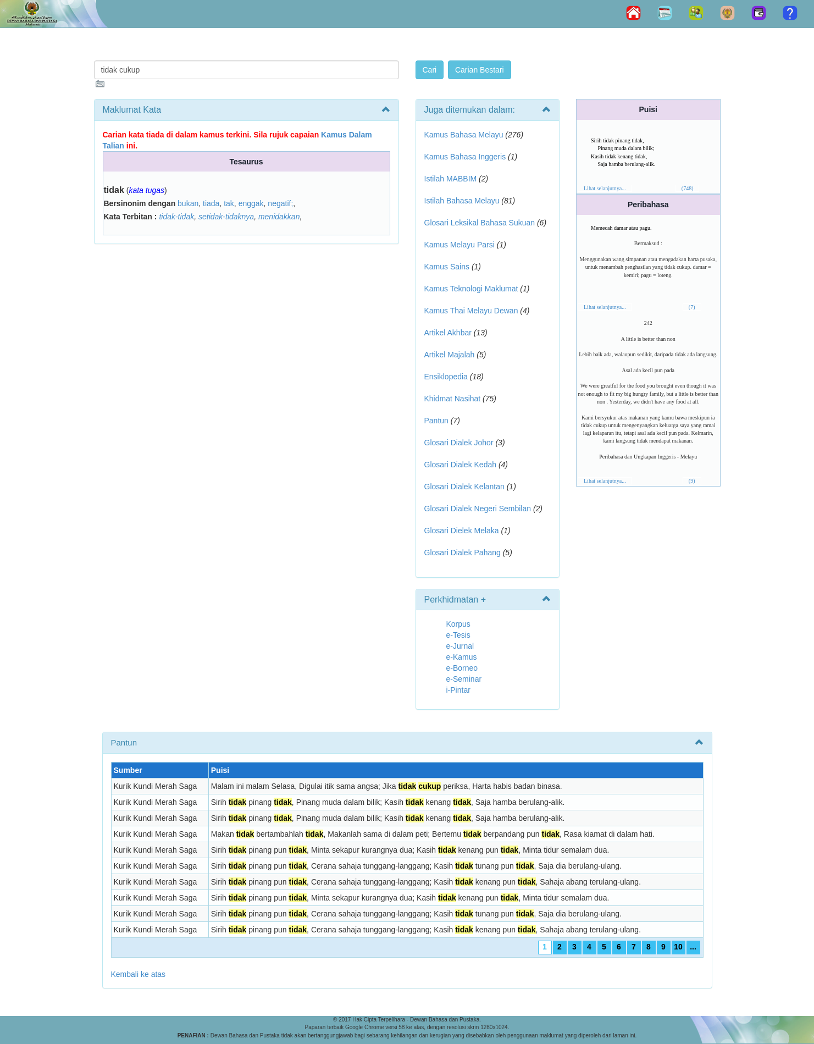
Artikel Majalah (449, 354)
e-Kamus (461, 657)
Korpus (458, 624)
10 (678, 946)
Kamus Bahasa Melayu (465, 134)
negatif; (280, 203)
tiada (211, 203)
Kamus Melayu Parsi (459, 244)
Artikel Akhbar (448, 332)
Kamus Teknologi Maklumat (471, 288)
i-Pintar (458, 690)
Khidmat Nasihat (452, 398)
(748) (688, 188)
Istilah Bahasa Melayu (462, 200)
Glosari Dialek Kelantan (464, 486)
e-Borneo (462, 668)
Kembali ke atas (138, 974)
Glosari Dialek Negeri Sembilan (477, 508)
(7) (692, 307)
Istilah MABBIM (450, 178)
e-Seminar (464, 679)
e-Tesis (458, 635)
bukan (188, 203)
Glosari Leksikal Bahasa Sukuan (479, 222)
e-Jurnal (460, 646)
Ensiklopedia (446, 376)
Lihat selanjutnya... (605, 188)
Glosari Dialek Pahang (462, 552)
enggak (251, 203)
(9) (692, 481)
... (693, 946)
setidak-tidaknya (226, 216)
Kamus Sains (446, 266)
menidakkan (279, 216)
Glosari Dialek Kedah (460, 464)
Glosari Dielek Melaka (461, 530)
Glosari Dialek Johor (459, 442)
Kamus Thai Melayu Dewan (471, 310)
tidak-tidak (176, 216)
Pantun (436, 420)
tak (229, 203)
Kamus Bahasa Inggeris (465, 156)
